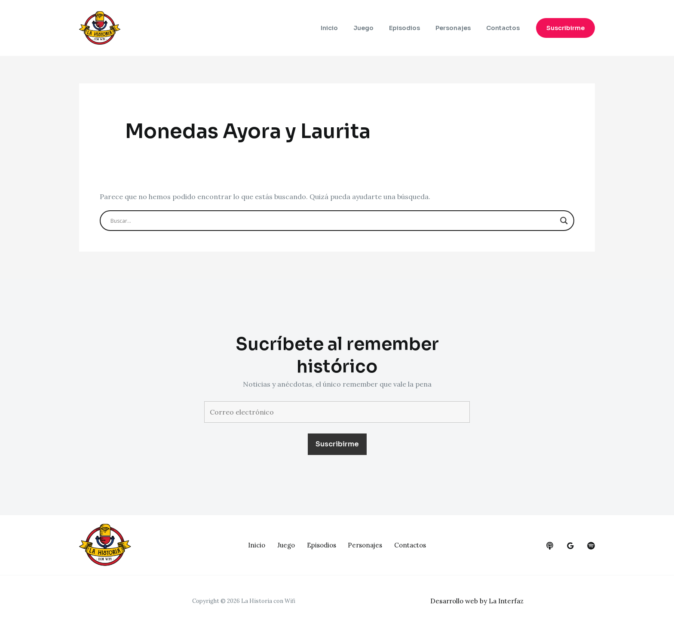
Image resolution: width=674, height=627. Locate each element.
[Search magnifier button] (564, 221)
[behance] (550, 546)
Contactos (504, 28)
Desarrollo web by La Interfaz (479, 600)
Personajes (458, 28)
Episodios (413, 28)
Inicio (344, 28)
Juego (375, 28)
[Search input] (333, 221)
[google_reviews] (570, 546)
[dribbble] (591, 546)
